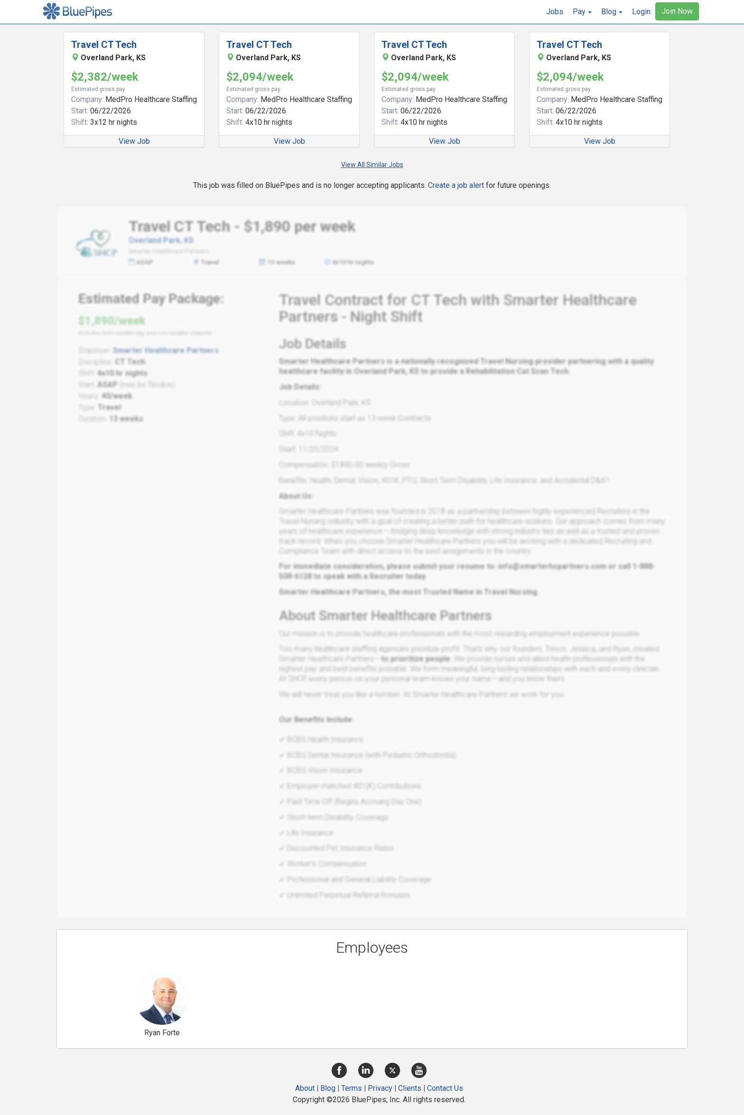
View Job (134, 141)
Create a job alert (456, 185)
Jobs (554, 11)
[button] (582, 12)
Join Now (677, 11)
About (305, 1088)
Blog (327, 1088)
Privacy (380, 1088)
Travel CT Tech (104, 44)
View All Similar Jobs (372, 164)
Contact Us (445, 1088)
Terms (351, 1088)
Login (641, 11)
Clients (409, 1088)
